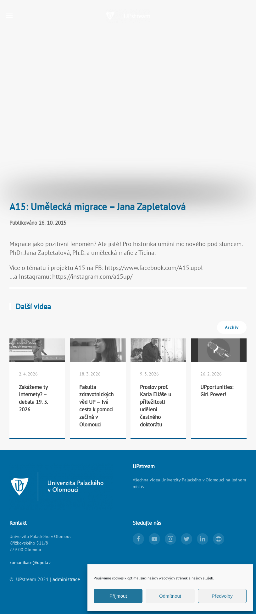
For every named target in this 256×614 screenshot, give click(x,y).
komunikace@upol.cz (30, 562)
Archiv (232, 327)
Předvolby (222, 596)
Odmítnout (170, 596)
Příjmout (118, 596)
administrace (66, 579)
